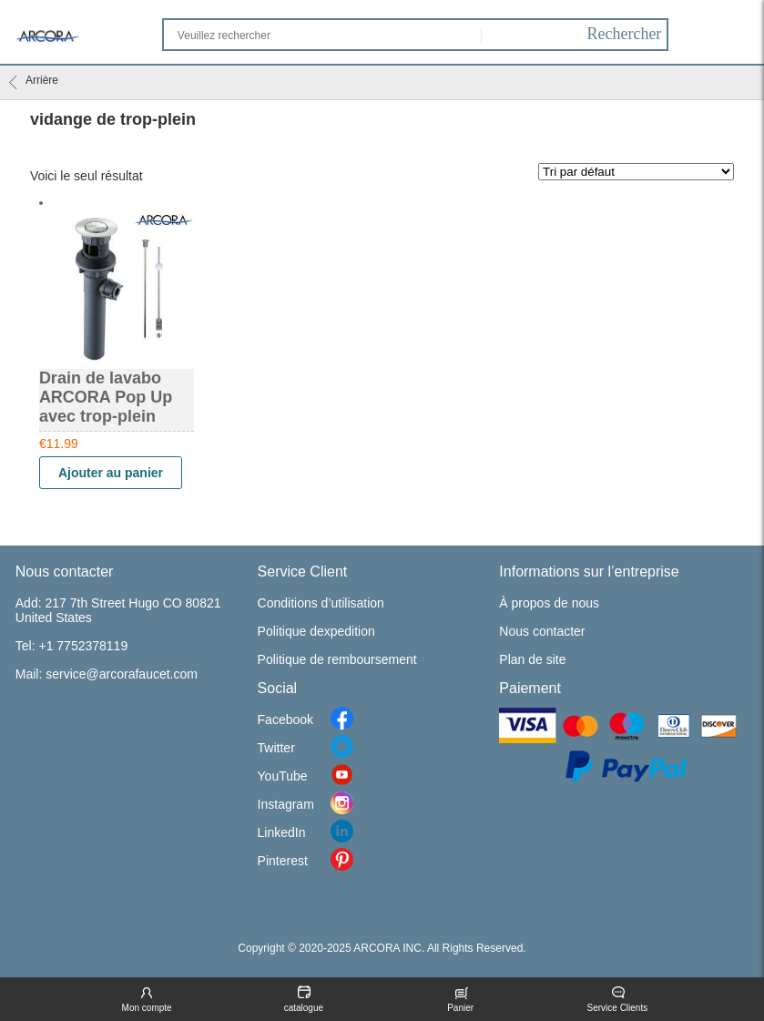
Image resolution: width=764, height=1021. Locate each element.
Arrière (33, 82)
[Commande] (636, 171)
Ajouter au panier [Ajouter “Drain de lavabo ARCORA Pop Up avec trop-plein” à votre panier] (110, 472)
